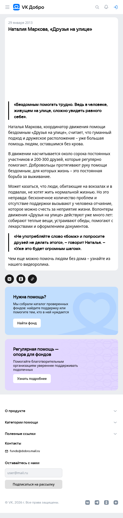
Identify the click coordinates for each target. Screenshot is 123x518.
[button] (61, 411)
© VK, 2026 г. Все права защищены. (32, 502)
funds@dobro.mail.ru (22, 450)
